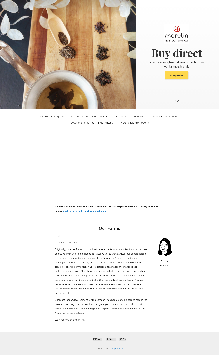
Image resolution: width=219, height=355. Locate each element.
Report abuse (117, 348)
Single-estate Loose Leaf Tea (89, 116)
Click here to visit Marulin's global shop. (85, 210)
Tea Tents (120, 116)
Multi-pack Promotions (134, 122)
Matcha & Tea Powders (165, 116)
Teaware (138, 116)
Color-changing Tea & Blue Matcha (91, 122)
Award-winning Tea (52, 116)
